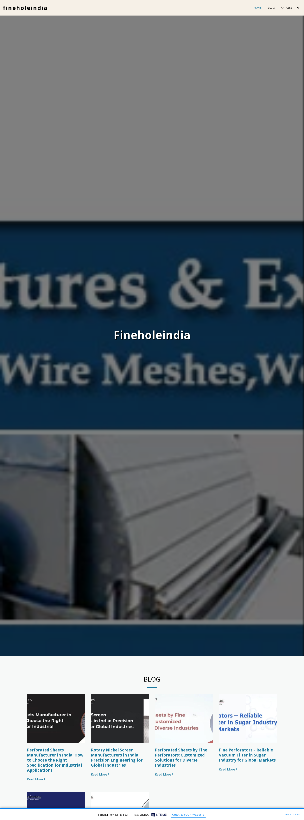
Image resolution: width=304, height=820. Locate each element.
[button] (298, 7)
